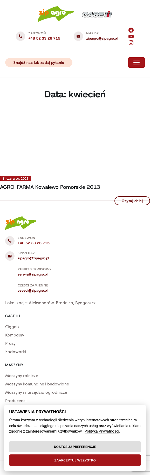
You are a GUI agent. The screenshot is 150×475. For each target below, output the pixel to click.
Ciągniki (13, 326)
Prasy (10, 343)
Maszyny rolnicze (21, 375)
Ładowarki (15, 351)
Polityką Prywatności (102, 431)
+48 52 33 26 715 (44, 38)
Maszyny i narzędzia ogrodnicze (36, 392)
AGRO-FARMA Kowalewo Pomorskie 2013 (50, 187)
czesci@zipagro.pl (32, 290)
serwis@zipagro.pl (32, 274)
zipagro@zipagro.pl (102, 38)
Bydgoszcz (85, 302)
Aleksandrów (41, 302)
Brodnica (64, 302)
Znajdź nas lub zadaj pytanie (38, 62)
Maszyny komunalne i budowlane (37, 384)
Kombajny (14, 335)
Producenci (15, 400)
